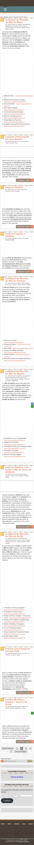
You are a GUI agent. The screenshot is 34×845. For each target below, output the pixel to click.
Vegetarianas (15, 380)
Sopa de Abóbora (14, 187)
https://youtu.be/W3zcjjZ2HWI (13, 126)
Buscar (30, 761)
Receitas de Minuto (17, 777)
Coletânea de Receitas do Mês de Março (17, 21)
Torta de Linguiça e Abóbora (15, 235)
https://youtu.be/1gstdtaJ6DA (13, 342)
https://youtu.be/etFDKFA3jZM (13, 114)
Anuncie (30, 823)
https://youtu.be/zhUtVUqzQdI (13, 622)
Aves (13, 26)
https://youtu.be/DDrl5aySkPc (13, 452)
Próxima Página (20, 751)
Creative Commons (24, 838)
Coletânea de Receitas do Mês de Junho (17, 535)
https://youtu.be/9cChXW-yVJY (14, 456)
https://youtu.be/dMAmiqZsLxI (13, 118)
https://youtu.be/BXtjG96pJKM (13, 638)
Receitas (6, 17)
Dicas (23, 823)
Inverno (19, 27)
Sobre (9, 823)
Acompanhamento (22, 538)
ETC (15, 27)
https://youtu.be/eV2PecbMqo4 (14, 614)
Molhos (28, 27)
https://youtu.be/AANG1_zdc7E (14, 448)
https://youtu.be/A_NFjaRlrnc (13, 110)
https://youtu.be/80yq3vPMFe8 (14, 626)
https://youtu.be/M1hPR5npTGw (14, 352)
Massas (23, 27)
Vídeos (16, 143)
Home (2, 823)
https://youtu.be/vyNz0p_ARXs (14, 440)
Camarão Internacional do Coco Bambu (17, 138)
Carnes (25, 26)
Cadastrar (7, 800)
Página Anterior (7, 748)
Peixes (7, 29)
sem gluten (8, 380)
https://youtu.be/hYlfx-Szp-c (13, 630)
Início (1, 17)
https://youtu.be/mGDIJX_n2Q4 (14, 634)
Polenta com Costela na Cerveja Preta (17, 650)
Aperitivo (20, 24)
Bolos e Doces (19, 26)
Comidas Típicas (9, 27)
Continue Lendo (25, 180)
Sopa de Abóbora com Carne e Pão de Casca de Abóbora (18, 469)
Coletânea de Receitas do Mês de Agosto (17, 372)
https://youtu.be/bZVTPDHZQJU (14, 102)
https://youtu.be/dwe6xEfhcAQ (14, 609)
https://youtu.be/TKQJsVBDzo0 (14, 360)
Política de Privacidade (23, 841)
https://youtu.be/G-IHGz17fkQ (22, 348)
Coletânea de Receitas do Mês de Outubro (17, 279)
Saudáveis (26, 379)
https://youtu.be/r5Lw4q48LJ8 (13, 444)
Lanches (15, 284)
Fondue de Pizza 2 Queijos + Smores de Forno (16, 702)
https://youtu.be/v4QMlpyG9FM (19, 618)
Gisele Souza (11, 24)
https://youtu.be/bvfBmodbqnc (13, 122)
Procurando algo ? (6, 758)
